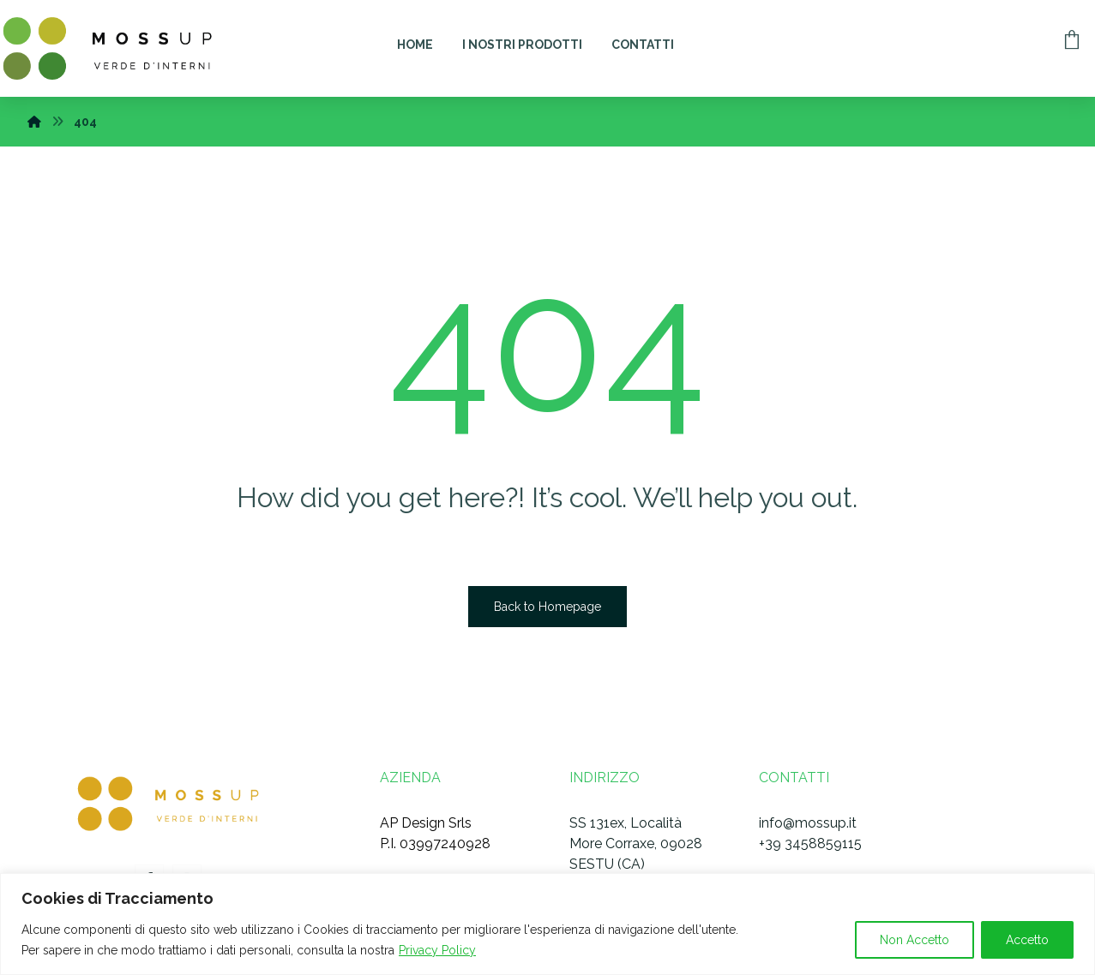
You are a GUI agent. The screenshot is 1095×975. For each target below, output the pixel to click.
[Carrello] (1072, 38)
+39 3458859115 (810, 843)
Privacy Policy (437, 950)
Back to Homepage (547, 606)
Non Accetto (914, 940)
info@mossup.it (808, 823)
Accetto (1027, 940)
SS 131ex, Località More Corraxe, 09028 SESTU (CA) (635, 843)
